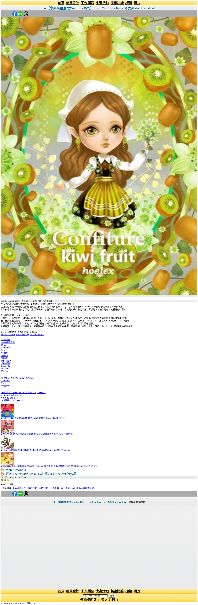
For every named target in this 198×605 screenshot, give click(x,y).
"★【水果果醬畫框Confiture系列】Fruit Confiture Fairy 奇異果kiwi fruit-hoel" (90, 502)
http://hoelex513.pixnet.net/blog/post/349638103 (22, 334)
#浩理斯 (4, 358)
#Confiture (5, 347)
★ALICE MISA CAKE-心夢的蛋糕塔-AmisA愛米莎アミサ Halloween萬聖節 (37, 434)
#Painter (4, 371)
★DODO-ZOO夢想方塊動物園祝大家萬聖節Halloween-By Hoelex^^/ (33, 418)
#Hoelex (4, 355)
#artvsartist (5, 366)
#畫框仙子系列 (8, 342)
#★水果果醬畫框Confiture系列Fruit (17, 378)
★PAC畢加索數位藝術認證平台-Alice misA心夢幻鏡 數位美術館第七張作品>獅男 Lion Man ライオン (49, 466)
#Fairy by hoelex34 (9, 398)
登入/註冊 (108, 600)
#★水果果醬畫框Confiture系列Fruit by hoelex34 (23, 392)
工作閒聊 (87, 3)
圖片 (137, 3)
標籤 (128, 3)
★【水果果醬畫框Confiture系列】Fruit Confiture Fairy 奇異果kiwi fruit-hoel (99, 8)
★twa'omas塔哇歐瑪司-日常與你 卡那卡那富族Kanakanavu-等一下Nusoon (35, 450)
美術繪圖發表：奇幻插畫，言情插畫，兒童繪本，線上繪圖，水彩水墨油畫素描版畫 (53, 488)
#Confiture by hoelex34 (11, 395)
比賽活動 (102, 3)
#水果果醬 (5, 339)
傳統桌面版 (88, 600)
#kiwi (3, 350)
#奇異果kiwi (6, 386)
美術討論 (117, 3)
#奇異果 (4, 353)
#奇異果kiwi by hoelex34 (12, 400)
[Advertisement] (99, 547)
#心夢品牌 (5, 363)
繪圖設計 (72, 3)
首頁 (61, 3)
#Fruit (3, 345)
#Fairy (3, 383)
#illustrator (5, 369)
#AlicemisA (6, 361)
